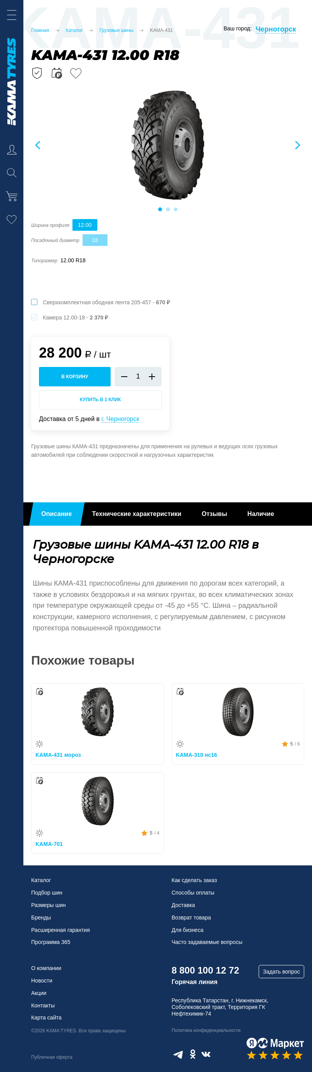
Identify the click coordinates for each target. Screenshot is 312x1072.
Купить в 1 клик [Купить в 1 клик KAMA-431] (100, 399)
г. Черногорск (120, 419)
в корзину (75, 376)
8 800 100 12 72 (206, 970)
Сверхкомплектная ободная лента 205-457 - (106, 302)
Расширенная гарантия (60, 930)
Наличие (260, 514)
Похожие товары (83, 660)
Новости (41, 980)
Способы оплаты (193, 893)
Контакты (43, 1005)
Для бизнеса (188, 930)
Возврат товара (191, 917)
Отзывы (214, 514)
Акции (38, 993)
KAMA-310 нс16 (196, 755)
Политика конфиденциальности (206, 1030)
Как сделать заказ (194, 880)
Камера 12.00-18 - (75, 317)
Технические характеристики (136, 514)
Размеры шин (48, 905)
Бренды (41, 917)
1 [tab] (160, 209)
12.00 (85, 225)
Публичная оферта (51, 1057)
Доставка (183, 905)
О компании (46, 968)
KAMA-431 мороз (58, 755)
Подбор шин (46, 893)
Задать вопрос (281, 971)
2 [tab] (167, 209)
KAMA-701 (49, 844)
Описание (56, 514)
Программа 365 (51, 942)
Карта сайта (46, 1017)
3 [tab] (175, 209)
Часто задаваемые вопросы (207, 942)
